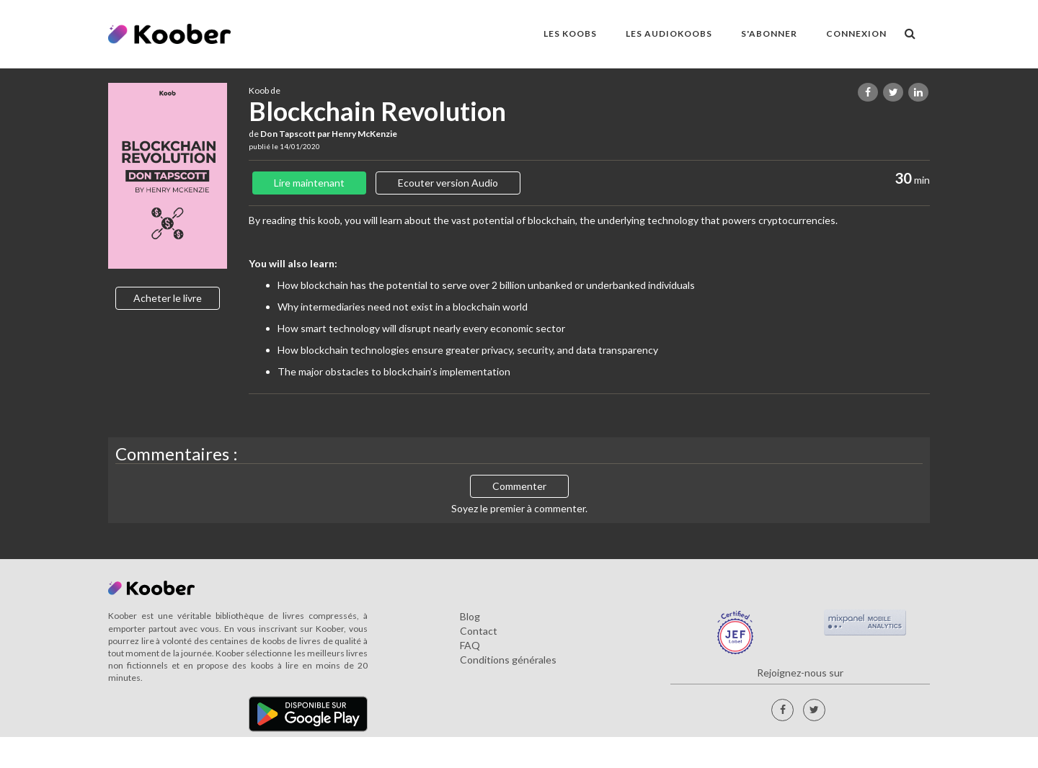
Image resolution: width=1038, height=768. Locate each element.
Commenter (519, 486)
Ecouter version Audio (448, 183)
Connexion (856, 33)
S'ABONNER (769, 33)
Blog (470, 616)
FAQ (470, 645)
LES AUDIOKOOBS (669, 33)
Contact (478, 631)
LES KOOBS (570, 33)
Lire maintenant (309, 183)
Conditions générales (508, 659)
